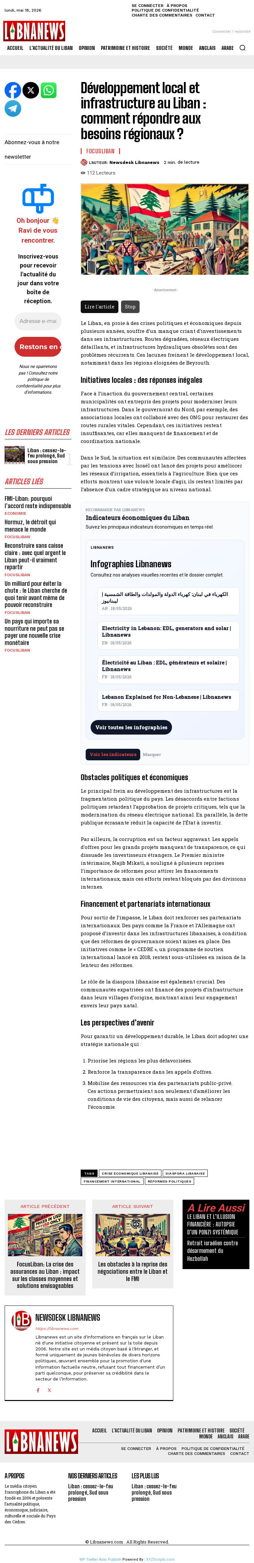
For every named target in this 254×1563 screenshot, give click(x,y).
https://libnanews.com (56, 1328)
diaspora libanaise (185, 1173)
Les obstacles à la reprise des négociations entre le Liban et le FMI (133, 1271)
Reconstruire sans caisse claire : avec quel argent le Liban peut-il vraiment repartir (35, 556)
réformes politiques (169, 1181)
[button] (242, 47)
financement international (112, 1181)
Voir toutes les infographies (131, 727)
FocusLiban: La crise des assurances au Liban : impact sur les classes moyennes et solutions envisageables (45, 1275)
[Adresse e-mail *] (38, 321)
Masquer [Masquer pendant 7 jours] (152, 754)
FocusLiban (17, 537)
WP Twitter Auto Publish (100, 1559)
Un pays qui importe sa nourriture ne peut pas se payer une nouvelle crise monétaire (34, 632)
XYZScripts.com (160, 1559)
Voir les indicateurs (113, 754)
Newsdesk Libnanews (134, 162)
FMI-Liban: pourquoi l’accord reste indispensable (38, 502)
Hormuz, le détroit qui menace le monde (30, 525)
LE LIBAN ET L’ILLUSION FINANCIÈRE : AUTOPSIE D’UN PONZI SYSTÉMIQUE (212, 1224)
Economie (15, 513)
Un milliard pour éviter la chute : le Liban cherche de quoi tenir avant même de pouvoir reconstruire (36, 594)
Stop (130, 306)
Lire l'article (99, 306)
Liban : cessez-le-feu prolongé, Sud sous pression (46, 455)
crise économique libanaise (130, 1173)
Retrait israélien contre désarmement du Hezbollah (212, 1250)
